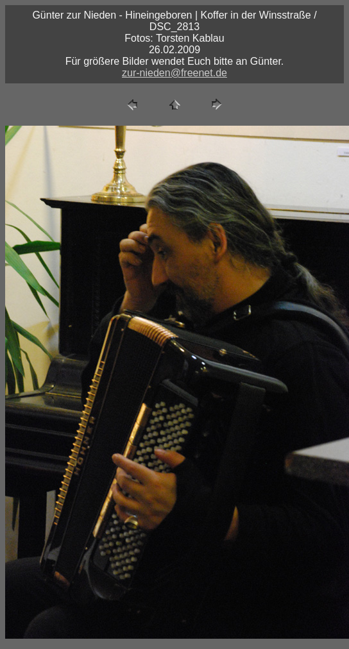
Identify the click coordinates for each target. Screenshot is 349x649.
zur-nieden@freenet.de (174, 72)
